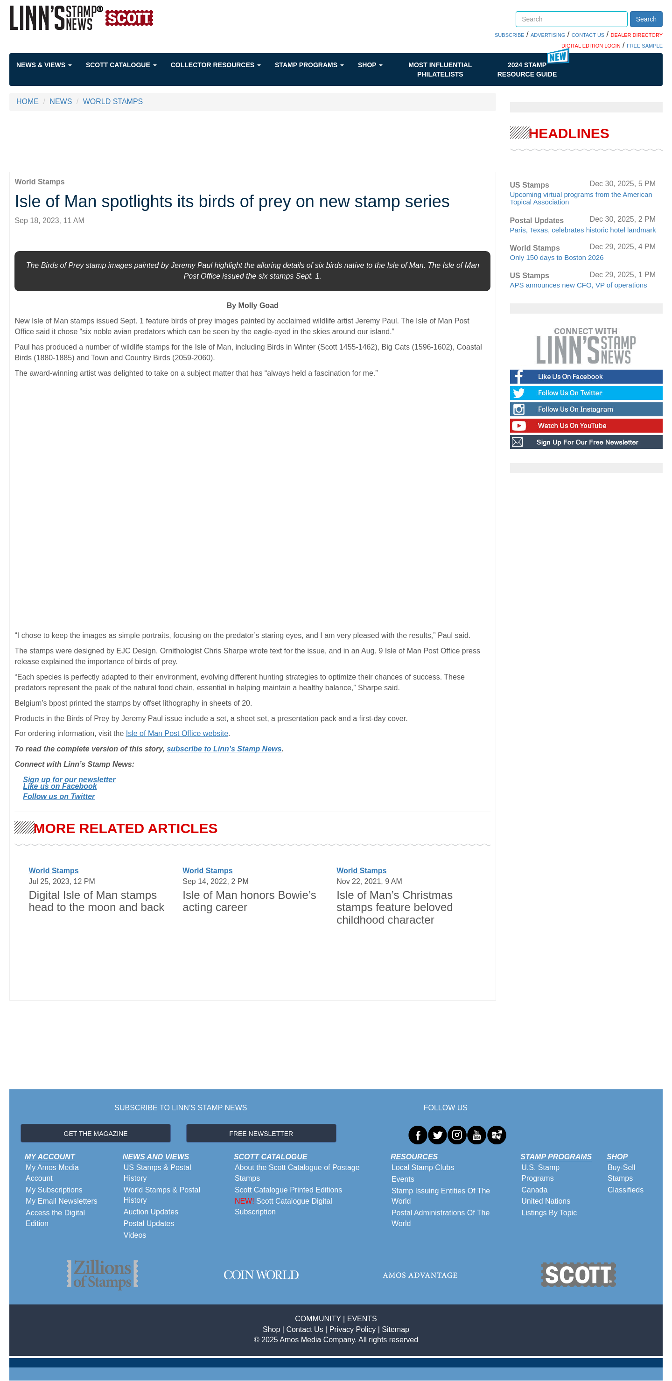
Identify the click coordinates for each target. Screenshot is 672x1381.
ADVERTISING (548, 35)
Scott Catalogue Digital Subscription (283, 1206)
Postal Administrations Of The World (441, 1218)
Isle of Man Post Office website (177, 733)
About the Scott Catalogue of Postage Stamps (297, 1173)
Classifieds (626, 1190)
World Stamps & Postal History (162, 1195)
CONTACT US (588, 35)
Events (403, 1179)
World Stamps (53, 871)
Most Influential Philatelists (440, 69)
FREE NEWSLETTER (261, 1133)
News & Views (44, 65)
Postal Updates (149, 1223)
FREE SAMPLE (645, 46)
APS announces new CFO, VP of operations (578, 285)
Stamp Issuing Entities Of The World (441, 1196)
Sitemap (395, 1329)
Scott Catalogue (121, 65)
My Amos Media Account (52, 1173)
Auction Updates (151, 1212)
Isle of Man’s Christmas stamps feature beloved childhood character (394, 907)
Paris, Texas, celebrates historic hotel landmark (583, 230)
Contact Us (304, 1329)
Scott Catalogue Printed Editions (288, 1190)
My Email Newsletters (62, 1201)
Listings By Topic (549, 1213)
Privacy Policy (352, 1329)
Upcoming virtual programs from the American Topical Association (581, 198)
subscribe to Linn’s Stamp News (224, 749)
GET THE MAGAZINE (96, 1133)
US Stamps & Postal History (157, 1173)
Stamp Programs (309, 65)
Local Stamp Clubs (423, 1167)
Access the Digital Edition (55, 1218)
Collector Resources (216, 65)
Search (646, 19)
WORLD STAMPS (113, 101)
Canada (534, 1190)
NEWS (60, 101)
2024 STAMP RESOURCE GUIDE (527, 69)
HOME (27, 101)
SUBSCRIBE (510, 35)
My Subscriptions (54, 1190)
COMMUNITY (318, 1319)
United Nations (545, 1201)
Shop (370, 65)
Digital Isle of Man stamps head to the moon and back (96, 901)
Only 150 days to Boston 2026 (557, 257)
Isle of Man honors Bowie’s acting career (249, 901)
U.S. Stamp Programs (540, 1173)
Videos (135, 1235)
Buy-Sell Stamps (622, 1173)
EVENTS (362, 1319)
